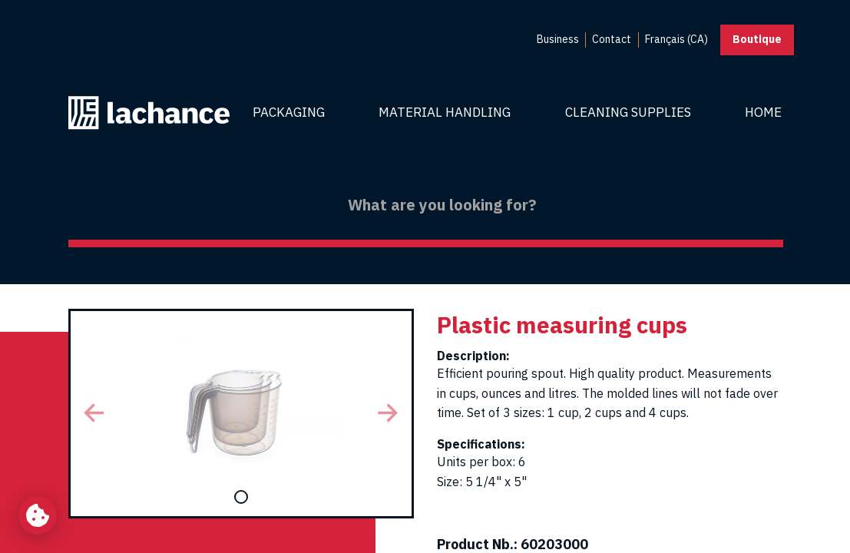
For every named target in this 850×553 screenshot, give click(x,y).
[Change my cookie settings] (37, 515)
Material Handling (445, 112)
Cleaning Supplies (628, 112)
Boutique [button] (757, 39)
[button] (94, 413)
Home (763, 112)
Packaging (289, 112)
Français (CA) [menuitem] (676, 39)
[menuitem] (558, 40)
